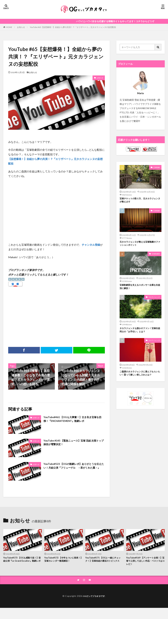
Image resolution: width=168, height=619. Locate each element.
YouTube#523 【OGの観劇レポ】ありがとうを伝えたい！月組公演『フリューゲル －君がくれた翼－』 (73, 468)
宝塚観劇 (156, 167)
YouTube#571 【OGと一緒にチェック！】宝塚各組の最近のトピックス (104, 562)
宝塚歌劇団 (156, 256)
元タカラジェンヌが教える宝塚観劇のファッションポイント (140, 244)
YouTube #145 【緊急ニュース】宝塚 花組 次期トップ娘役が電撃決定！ (72, 443)
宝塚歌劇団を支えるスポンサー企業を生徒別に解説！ (140, 289)
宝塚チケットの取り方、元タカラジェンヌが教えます (140, 200)
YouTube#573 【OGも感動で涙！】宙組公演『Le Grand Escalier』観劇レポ (19, 562)
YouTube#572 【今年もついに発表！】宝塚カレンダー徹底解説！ (62, 560)
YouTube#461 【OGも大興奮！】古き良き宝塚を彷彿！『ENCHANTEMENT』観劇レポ (73, 420)
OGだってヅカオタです (94, 597)
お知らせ (21, 27)
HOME (9, 27)
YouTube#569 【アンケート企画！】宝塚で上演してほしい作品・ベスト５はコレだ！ (143, 562)
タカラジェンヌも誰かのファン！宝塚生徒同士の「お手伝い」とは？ (140, 333)
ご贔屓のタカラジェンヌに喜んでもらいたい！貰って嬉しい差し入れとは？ (140, 377)
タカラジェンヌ (154, 300)
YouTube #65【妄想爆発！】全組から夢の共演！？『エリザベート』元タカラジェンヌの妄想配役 (73, 27)
